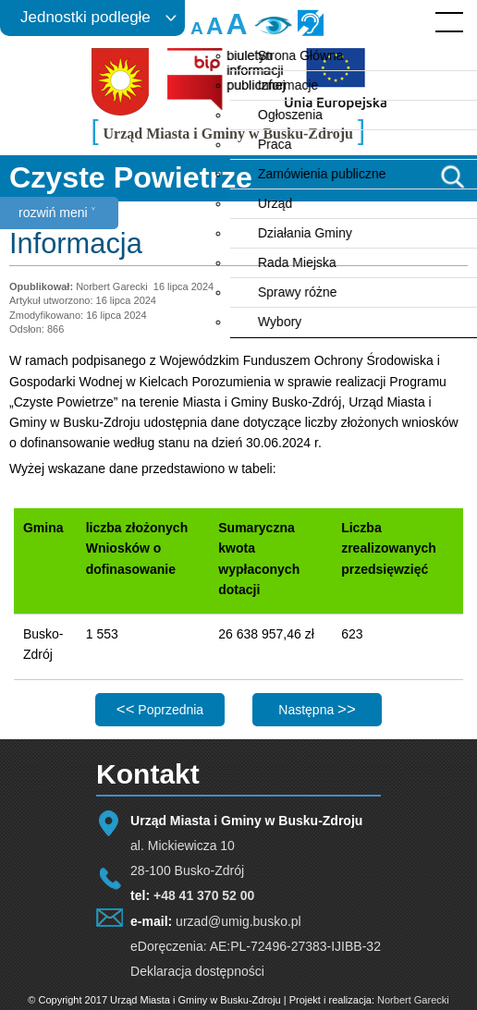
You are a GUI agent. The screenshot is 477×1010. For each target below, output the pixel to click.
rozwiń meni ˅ (56, 212)
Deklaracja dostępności (197, 971)
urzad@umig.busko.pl (238, 921)
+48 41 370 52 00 (203, 895)
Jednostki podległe (85, 17)
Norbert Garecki (413, 999)
